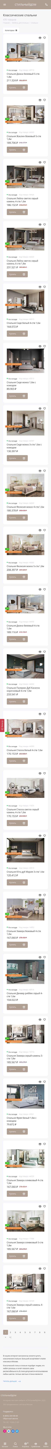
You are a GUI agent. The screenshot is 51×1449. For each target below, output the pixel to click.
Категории (11, 30)
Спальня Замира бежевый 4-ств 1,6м (24, 933)
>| (10, 1337)
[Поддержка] (46, 4)
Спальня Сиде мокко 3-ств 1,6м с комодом (24, 446)
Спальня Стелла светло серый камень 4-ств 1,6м (23, 811)
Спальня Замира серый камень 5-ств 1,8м (25, 1057)
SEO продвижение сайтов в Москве (18, 1404)
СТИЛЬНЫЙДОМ (25, 4)
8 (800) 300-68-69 (10, 1416)
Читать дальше (12, 1381)
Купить (17, 87)
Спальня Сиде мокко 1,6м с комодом (21, 384)
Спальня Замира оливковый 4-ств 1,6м (25, 1182)
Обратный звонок (10, 1418)
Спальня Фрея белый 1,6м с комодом (21, 1119)
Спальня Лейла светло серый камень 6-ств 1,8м (22, 262)
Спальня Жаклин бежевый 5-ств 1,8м (24, 138)
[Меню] (4, 4)
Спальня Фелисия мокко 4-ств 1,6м (25, 507)
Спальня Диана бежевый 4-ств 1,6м (23, 627)
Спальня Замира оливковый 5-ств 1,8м (25, 1244)
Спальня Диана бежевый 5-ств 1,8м (23, 75)
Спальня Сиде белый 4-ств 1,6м (23, 323)
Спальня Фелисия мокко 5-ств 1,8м (25, 566)
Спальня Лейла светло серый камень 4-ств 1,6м (22, 200)
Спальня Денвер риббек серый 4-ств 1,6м (25, 995)
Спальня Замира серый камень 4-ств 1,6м (25, 1306)
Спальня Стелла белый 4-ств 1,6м (25, 750)
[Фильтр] (2, 725)
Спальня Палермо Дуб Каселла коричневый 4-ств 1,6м (23, 689)
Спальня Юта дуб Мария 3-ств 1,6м (25, 871)
